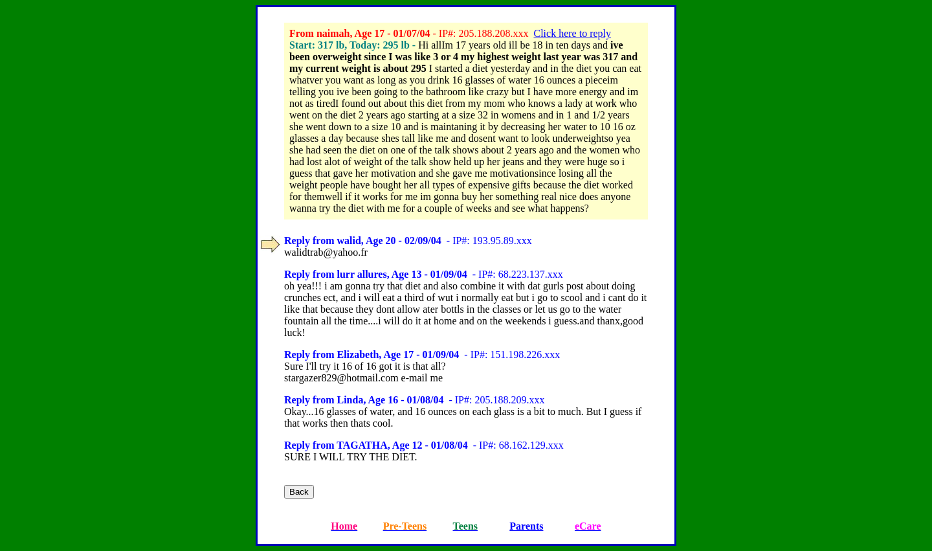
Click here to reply (572, 33)
